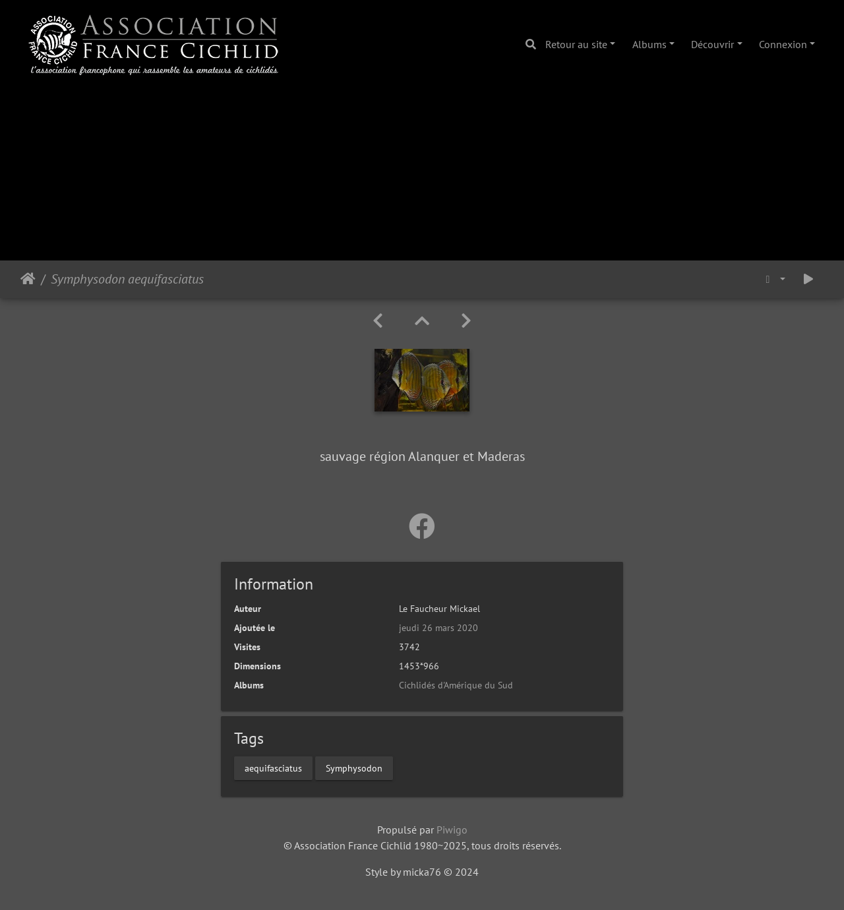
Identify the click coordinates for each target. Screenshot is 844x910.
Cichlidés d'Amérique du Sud (456, 685)
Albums (649, 44)
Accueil (28, 279)
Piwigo (452, 829)
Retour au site (576, 44)
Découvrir (712, 44)
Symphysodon (354, 768)
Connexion (783, 44)
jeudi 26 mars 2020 (438, 628)
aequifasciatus (273, 768)
